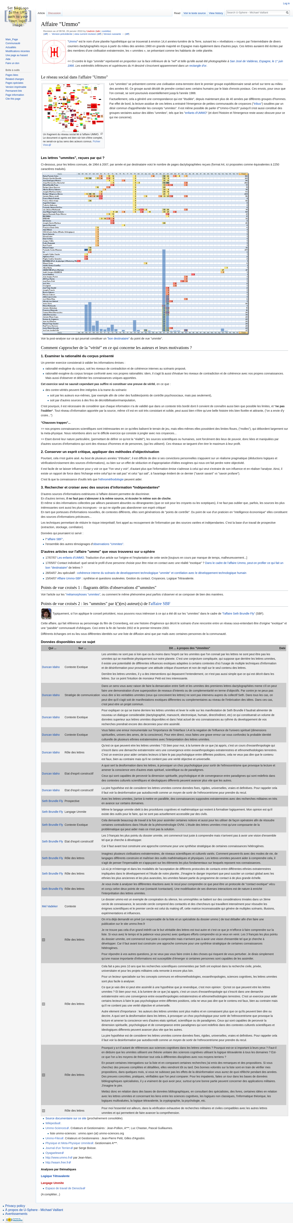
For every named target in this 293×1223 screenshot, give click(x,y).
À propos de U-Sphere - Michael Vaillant (34, 1210)
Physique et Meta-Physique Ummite (68, 1143)
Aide (7, 59)
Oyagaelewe (53, 1152)
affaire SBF (160, 603)
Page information (14, 95)
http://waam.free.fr (56, 1162)
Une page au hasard (16, 55)
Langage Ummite (52, 1183)
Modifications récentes (17, 51)
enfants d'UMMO (196, 112)
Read (177, 13)
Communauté (12, 43)
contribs (106, 31)
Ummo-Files (53, 1138)
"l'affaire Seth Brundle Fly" (238, 613)
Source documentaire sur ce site (65, 1118)
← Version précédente (60, 34)
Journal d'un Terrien (57, 1148)
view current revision (85, 34)
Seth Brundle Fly (52, 801)
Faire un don (12, 63)
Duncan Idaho (51, 667)
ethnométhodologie (111, 479)
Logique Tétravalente (55, 1176)
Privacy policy (15, 1206)
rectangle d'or (197, 65)
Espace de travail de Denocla (63, 1188)
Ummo (73, 41)
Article (41, 13)
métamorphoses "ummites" (83, 594)
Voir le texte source (195, 13)
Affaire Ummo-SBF (69, 578)
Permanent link (13, 90)
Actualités (10, 47)
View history (216, 13)
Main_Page (11, 39)
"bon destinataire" (118, 338)
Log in (286, 3)
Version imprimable (15, 87)
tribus (257, 103)
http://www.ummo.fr (57, 1157)
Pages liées (11, 75)
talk (98, 31)
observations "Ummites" (108, 544)
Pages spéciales (14, 83)
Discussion (54, 13)
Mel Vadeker (50, 906)
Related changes (14, 79)
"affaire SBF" (55, 539)
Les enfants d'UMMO (70, 557)
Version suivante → (113, 34)
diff (45, 34)
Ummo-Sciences (55, 1128)
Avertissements (16, 1213)
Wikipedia (51, 1123)
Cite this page (12, 98)
